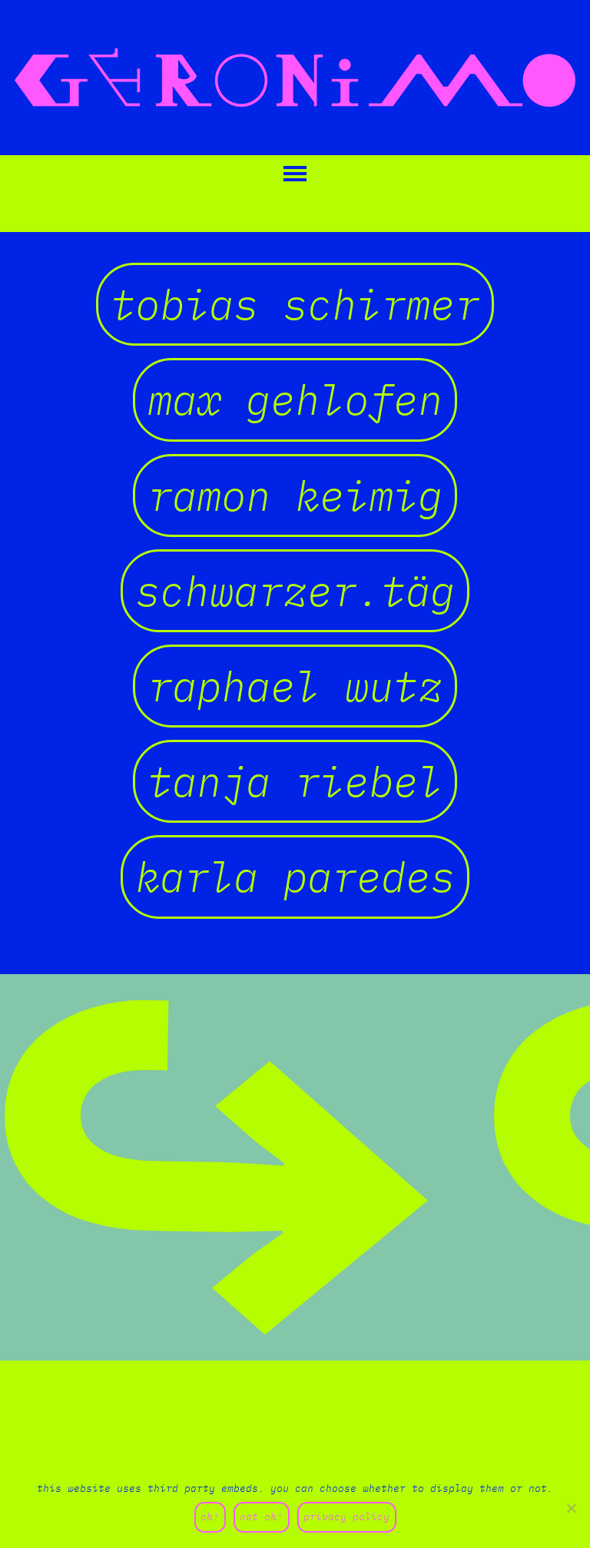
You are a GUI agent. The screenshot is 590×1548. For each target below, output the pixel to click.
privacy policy (346, 1516)
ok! (210, 1516)
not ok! (261, 1516)
